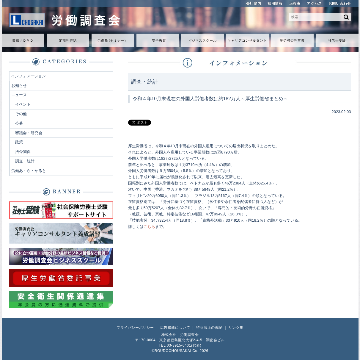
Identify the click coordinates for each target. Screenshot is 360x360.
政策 (19, 142)
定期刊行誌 (68, 40)
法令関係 (23, 151)
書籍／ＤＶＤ (23, 40)
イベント (23, 104)
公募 (19, 123)
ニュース (19, 95)
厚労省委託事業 (292, 40)
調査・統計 (24, 161)
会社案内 (253, 3)
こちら (149, 226)
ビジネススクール (202, 40)
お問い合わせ (339, 3)
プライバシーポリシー (135, 327)
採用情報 (275, 3)
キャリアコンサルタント (247, 40)
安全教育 (159, 40)
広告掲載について (175, 327)
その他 (21, 114)
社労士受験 (337, 40)
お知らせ (19, 85)
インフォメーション (28, 76)
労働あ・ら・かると (28, 170)
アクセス (314, 3)
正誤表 (295, 3)
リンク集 (236, 327)
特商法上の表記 (209, 327)
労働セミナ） (113, 40)
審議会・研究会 (28, 133)
